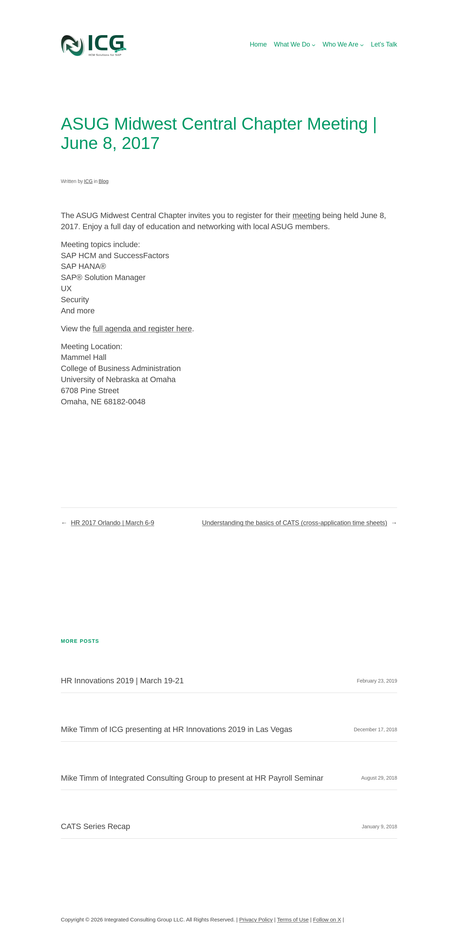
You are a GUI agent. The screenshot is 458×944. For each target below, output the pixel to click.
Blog (103, 181)
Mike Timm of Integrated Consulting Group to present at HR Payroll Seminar (192, 778)
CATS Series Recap (95, 826)
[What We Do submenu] (314, 45)
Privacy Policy (256, 919)
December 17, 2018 (375, 729)
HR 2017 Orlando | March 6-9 (112, 522)
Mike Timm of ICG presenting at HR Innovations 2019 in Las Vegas (176, 729)
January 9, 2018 (379, 826)
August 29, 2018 (379, 778)
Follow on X (327, 919)
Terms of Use (293, 919)
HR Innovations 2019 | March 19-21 (122, 680)
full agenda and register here (142, 328)
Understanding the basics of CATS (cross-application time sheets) (295, 522)
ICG (88, 181)
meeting (306, 215)
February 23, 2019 (377, 681)
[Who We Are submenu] (362, 45)
